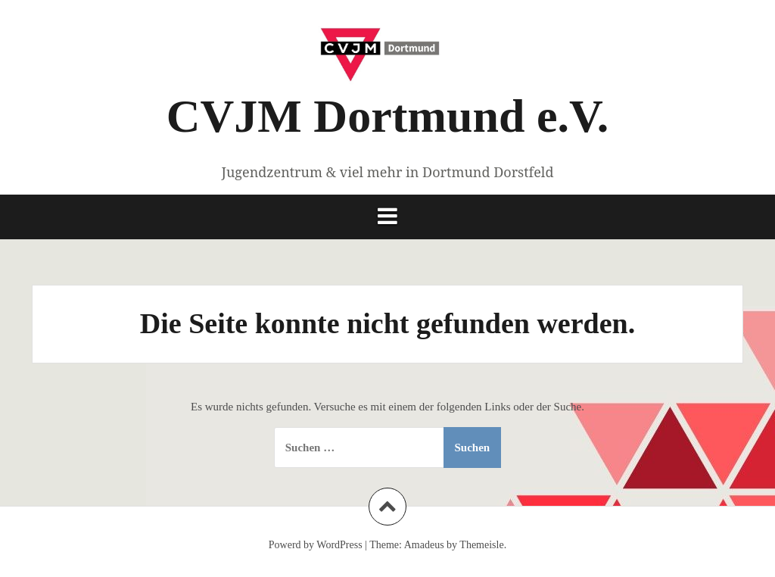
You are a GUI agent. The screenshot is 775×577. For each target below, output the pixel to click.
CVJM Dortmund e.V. (387, 116)
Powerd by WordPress (316, 544)
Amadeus (424, 544)
